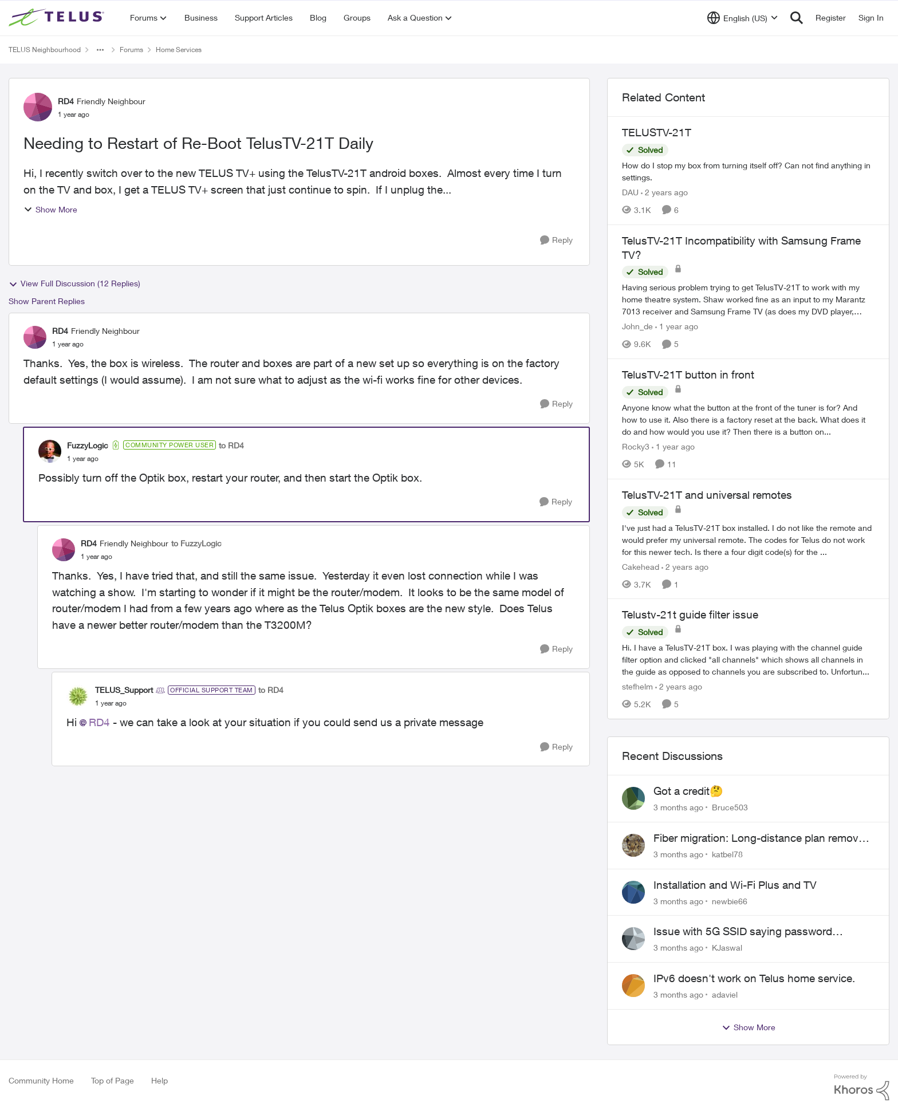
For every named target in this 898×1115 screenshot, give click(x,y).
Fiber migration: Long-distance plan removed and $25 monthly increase (762, 838)
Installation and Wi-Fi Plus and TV (735, 884)
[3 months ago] (678, 807)
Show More (50, 209)
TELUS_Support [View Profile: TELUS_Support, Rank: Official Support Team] (124, 690)
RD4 (99, 722)
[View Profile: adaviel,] (633, 985)
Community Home (41, 1080)
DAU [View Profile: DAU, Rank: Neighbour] (630, 192)
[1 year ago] (676, 326)
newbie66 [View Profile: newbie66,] (729, 900)
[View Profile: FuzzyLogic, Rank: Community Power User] (49, 451)
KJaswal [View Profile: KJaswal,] (727, 947)
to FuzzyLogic (196, 543)
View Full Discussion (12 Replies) (74, 283)
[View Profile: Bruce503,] (633, 798)
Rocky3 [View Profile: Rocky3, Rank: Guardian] (635, 446)
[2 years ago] (664, 192)
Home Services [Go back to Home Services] (179, 49)
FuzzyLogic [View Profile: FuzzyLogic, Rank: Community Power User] (87, 445)
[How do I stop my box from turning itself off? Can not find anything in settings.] (748, 171)
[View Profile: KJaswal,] (633, 938)
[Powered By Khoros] (861, 1087)
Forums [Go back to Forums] (131, 49)
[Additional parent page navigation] (100, 50)
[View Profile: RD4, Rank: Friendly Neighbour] (37, 107)
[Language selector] (742, 17)
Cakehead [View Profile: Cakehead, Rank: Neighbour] (640, 566)
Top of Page (112, 1080)
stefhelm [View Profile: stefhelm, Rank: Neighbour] (637, 686)
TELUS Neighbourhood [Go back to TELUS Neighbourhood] (45, 49)
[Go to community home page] (58, 18)
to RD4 (231, 445)
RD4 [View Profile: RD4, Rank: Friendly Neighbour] (66, 101)
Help (159, 1080)
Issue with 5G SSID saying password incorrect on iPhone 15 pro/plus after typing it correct (763, 932)
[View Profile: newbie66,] (633, 892)
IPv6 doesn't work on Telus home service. (754, 978)
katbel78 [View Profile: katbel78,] (727, 854)
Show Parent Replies (47, 301)
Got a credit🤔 (688, 791)
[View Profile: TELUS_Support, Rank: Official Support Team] (77, 696)
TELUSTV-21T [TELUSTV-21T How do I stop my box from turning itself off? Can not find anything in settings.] (656, 132)
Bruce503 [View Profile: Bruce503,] (730, 807)
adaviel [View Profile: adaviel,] (725, 994)
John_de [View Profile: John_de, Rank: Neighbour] (637, 326)
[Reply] (556, 240)
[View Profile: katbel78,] (633, 845)
